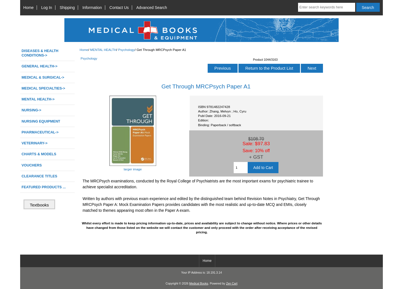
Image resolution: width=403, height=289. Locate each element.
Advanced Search (151, 7)
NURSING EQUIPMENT (41, 121)
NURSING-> (31, 110)
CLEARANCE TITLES (39, 176)
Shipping (67, 7)
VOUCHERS (32, 165)
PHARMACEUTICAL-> (40, 132)
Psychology (126, 49)
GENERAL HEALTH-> (39, 66)
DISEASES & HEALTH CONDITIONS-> (40, 53)
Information (92, 7)
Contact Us (119, 7)
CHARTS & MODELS (39, 154)
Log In (46, 7)
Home (28, 7)
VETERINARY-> (35, 143)
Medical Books (198, 283)
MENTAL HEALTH (103, 49)
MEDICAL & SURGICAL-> (43, 77)
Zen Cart (232, 283)
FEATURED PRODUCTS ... (44, 187)
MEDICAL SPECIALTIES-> (43, 88)
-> (38, 99)
